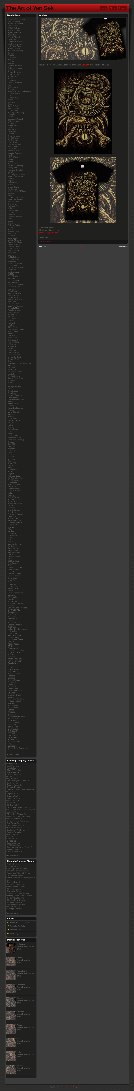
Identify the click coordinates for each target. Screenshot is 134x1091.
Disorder (20, 1012)
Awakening (21, 998)
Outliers (43, 15)
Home (103, 8)
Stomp (19, 1025)
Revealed (21, 985)
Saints (19, 1052)
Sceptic (20, 1066)
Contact (122, 8)
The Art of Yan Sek (30, 8)
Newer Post (123, 247)
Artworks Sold (47, 241)
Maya (19, 1039)
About (112, 8)
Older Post (42, 247)
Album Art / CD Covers (19, 922)
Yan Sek (81, 1087)
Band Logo (14, 933)
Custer (19, 958)
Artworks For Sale (17, 926)
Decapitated (22, 971)
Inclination (21, 944)
